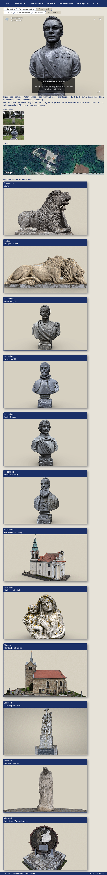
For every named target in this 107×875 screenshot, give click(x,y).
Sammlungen (36, 3)
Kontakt (100, 874)
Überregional (82, 3)
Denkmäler (19, 3)
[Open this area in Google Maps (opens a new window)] (8, 173)
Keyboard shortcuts (67, 173)
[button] (53, 158)
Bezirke (51, 3)
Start (7, 3)
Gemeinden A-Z (66, 3)
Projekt (92, 874)
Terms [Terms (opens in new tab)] (101, 173)
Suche (95, 3)
